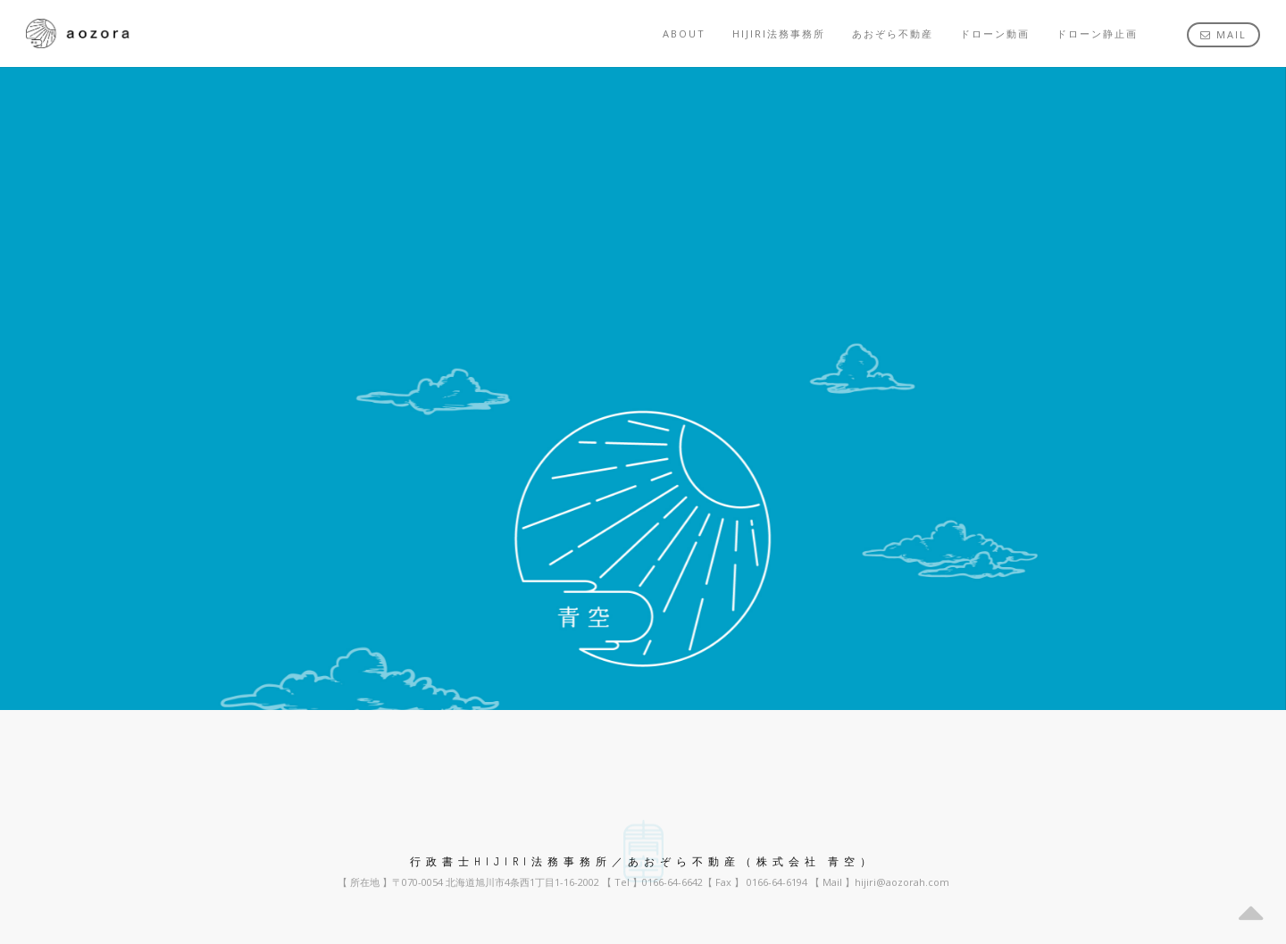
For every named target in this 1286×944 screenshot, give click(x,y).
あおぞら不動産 (892, 33)
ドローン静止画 (1097, 33)
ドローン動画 (995, 33)
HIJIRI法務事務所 (778, 33)
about (684, 33)
